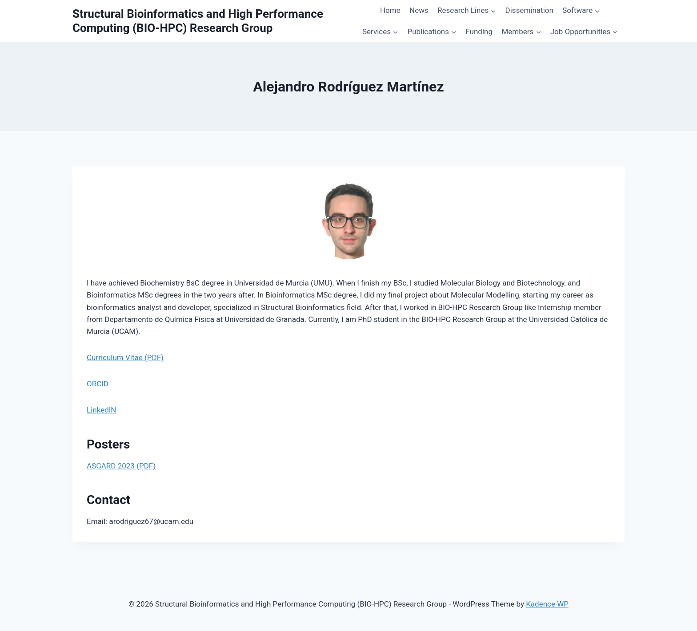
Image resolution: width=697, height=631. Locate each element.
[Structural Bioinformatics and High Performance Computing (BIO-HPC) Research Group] (214, 21)
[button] (493, 11)
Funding (479, 31)
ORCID (97, 383)
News (419, 10)
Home (390, 10)
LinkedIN (101, 409)
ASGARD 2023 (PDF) (121, 465)
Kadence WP (547, 603)
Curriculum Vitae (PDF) (125, 357)
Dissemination (529, 10)
